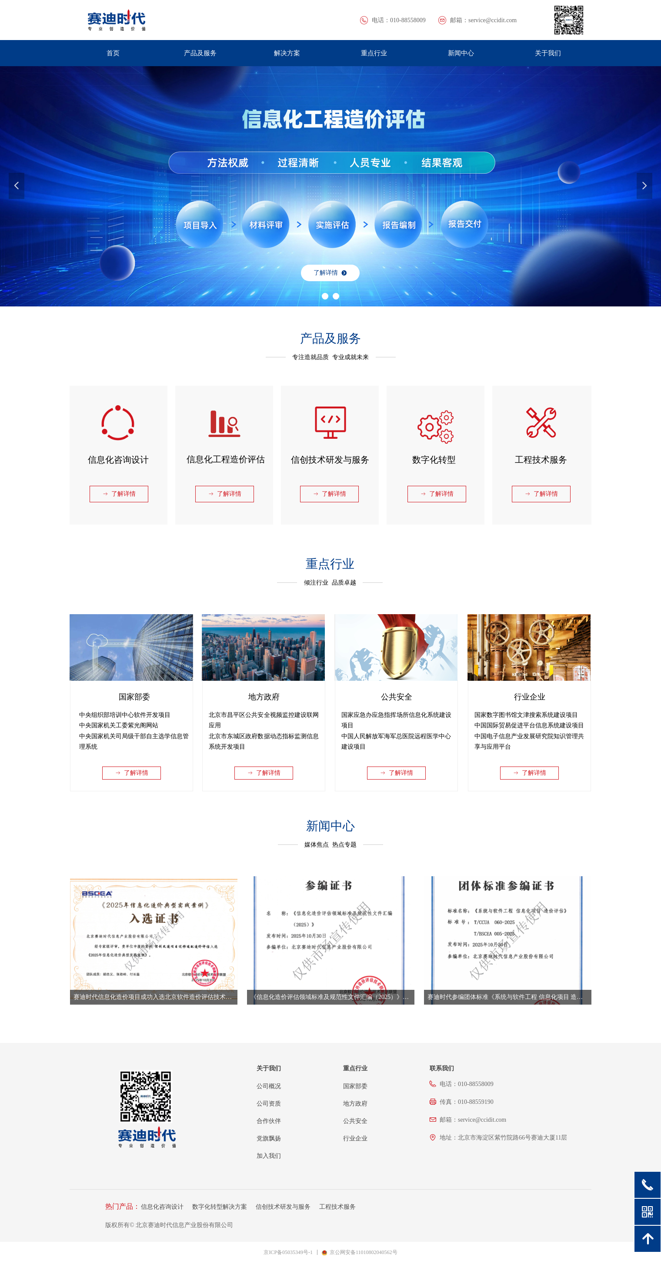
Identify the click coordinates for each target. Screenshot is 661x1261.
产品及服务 (200, 53)
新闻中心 (461, 53)
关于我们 (548, 53)
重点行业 (374, 53)
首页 (113, 53)
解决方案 (287, 53)
